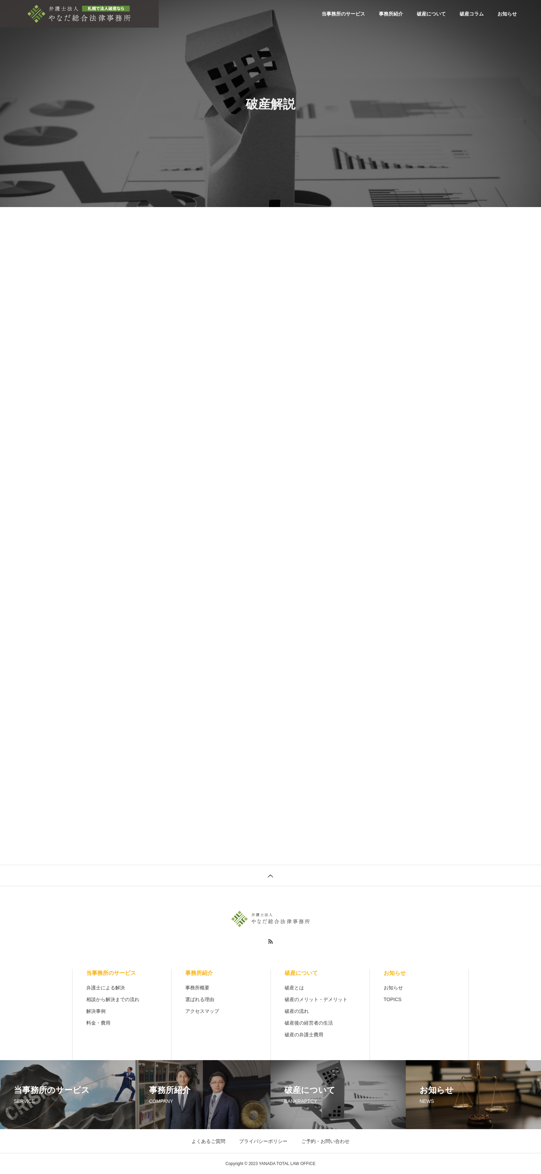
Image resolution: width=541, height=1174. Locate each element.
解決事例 (96, 1011)
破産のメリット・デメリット (316, 999)
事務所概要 (197, 987)
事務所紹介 (391, 14)
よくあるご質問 (208, 1141)
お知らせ (507, 14)
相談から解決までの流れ (112, 999)
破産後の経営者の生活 (309, 1023)
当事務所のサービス (343, 14)
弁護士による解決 (105, 987)
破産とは (294, 987)
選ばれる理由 (199, 999)
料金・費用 (98, 1023)
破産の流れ (297, 1011)
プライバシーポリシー (263, 1141)
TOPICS (393, 999)
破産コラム (472, 14)
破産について (431, 14)
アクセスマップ (202, 1011)
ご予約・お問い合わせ (325, 1141)
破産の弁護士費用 (304, 1034)
